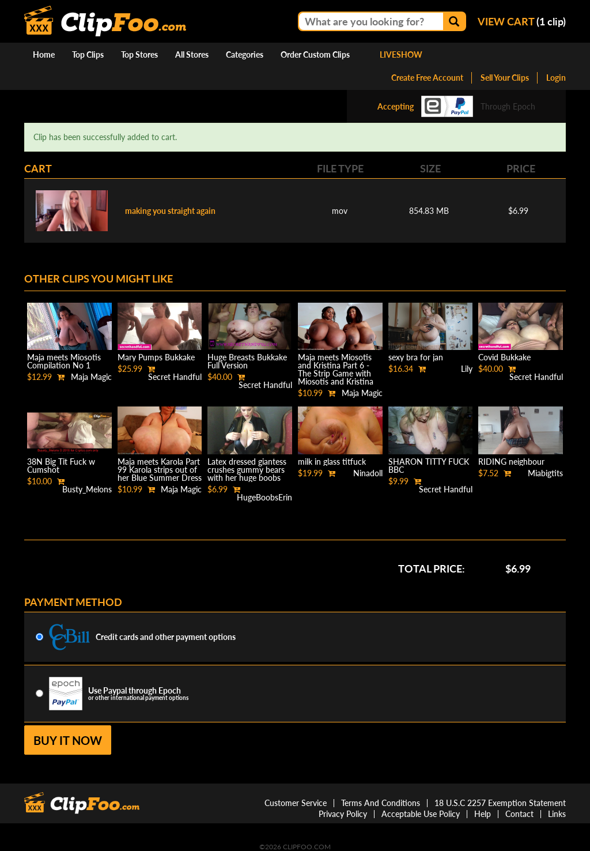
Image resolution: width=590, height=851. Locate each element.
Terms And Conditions (380, 803)
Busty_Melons (87, 489)
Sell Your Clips (505, 77)
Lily (466, 369)
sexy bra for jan (415, 357)
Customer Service (295, 803)
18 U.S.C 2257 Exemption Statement (500, 803)
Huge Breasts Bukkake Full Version (247, 361)
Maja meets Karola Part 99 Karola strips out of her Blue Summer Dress (160, 470)
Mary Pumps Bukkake (156, 357)
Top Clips (88, 54)
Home (44, 54)
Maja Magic (91, 377)
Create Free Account (427, 77)
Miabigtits (545, 473)
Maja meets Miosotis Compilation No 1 (64, 361)
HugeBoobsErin (264, 497)
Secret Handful (175, 377)
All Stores (192, 54)
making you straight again (170, 211)
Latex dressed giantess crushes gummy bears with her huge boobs (246, 470)
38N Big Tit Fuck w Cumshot (61, 466)
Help (482, 814)
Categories (244, 54)
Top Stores (139, 54)
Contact (519, 814)
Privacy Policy (343, 814)
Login (556, 77)
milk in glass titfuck (332, 461)
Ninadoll (368, 473)
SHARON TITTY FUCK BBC (428, 466)
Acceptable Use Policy (420, 814)
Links (557, 814)
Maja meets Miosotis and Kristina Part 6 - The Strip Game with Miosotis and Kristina (335, 369)
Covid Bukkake (504, 357)
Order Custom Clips (315, 54)
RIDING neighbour (511, 461)
